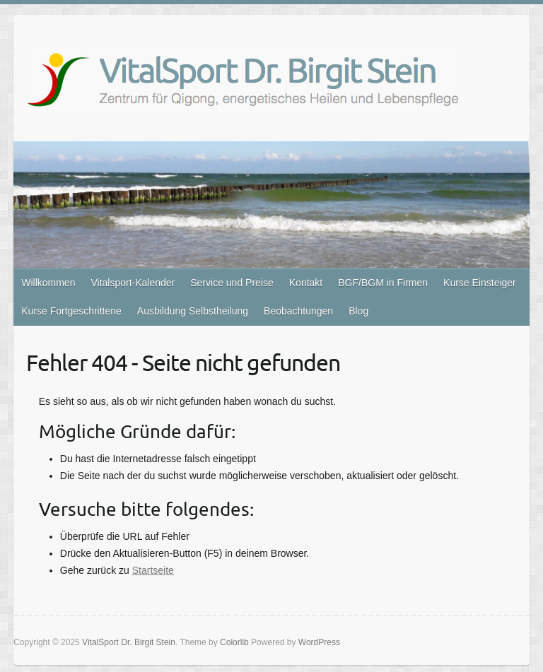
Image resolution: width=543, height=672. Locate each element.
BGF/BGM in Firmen (383, 282)
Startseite (153, 570)
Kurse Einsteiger (479, 282)
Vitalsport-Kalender (132, 282)
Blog (358, 311)
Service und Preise (232, 282)
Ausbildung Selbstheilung (192, 311)
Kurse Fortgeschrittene (71, 311)
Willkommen (48, 282)
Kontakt (305, 282)
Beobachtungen (298, 311)
